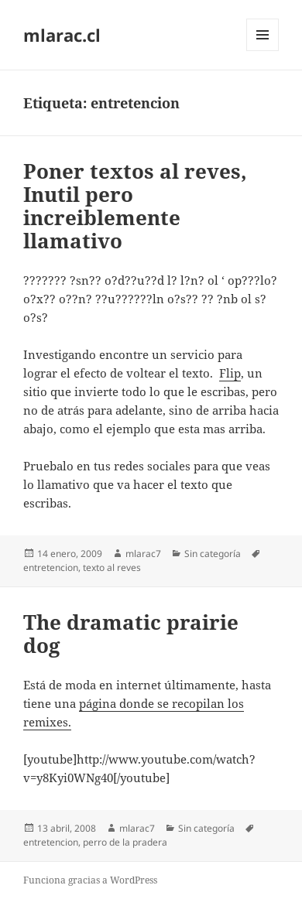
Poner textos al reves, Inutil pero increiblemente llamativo (135, 206)
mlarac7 (143, 553)
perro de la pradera (125, 842)
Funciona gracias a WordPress (90, 880)
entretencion (50, 567)
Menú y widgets (263, 50)
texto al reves (112, 567)
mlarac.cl (62, 34)
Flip (230, 373)
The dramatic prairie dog (131, 633)
